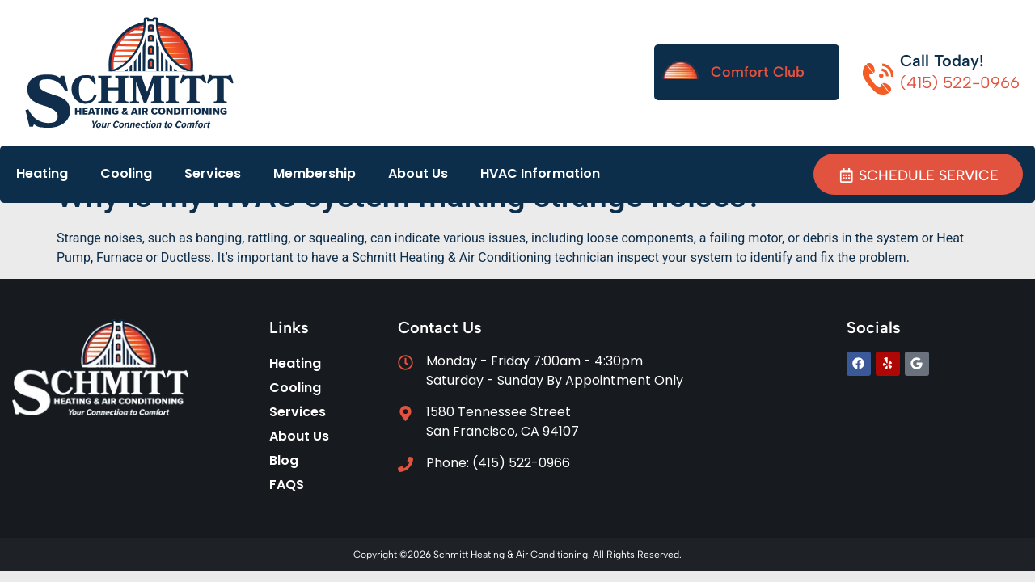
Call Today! (942, 60)
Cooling (126, 173)
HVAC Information (540, 173)
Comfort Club (758, 72)
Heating (42, 173)
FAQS (286, 484)
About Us (418, 173)
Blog (283, 460)
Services (212, 173)
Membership (314, 173)
